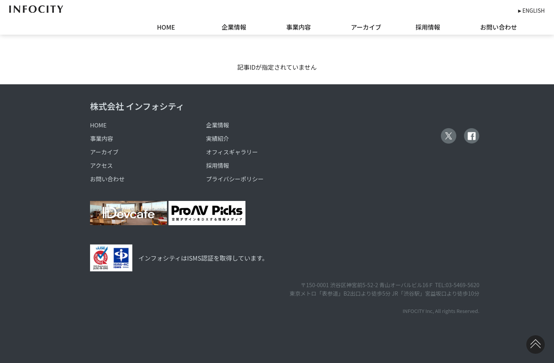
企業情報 (234, 27)
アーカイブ (366, 27)
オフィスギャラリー (232, 152)
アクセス (101, 165)
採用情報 (428, 27)
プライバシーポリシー (235, 179)
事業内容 (298, 27)
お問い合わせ (498, 27)
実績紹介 (217, 138)
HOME (166, 27)
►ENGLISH (531, 10)
